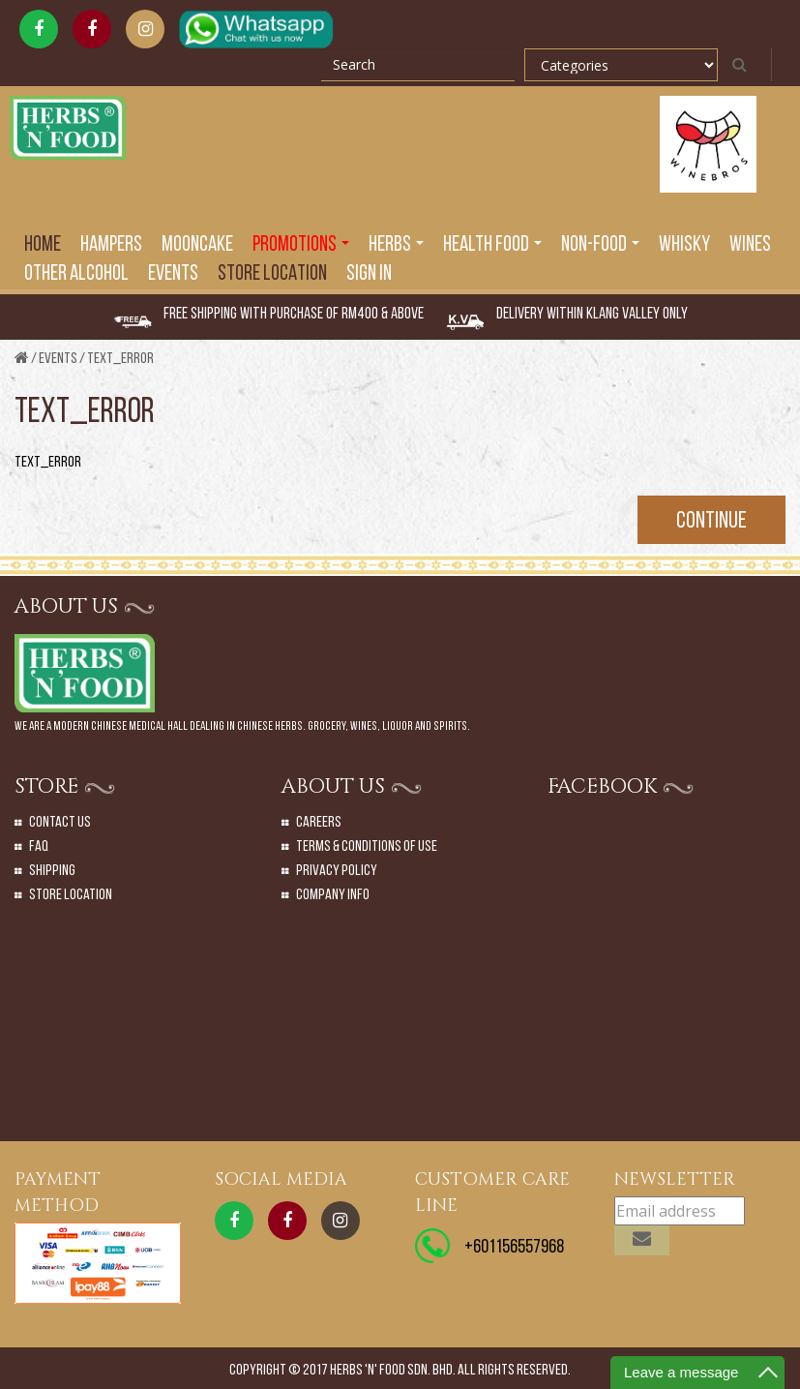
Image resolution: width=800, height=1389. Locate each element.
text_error (120, 359)
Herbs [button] (396, 245)
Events (58, 359)
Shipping (52, 871)
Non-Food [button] (600, 245)
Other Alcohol (76, 274)
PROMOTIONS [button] (300, 245)
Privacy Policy (336, 871)
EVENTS (173, 274)
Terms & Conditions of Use (366, 847)
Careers (318, 822)
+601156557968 (514, 1247)
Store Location (272, 274)
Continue (711, 521)
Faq (38, 847)
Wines (750, 245)
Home (42, 245)
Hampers (111, 245)
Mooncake (197, 245)
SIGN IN (369, 274)
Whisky (684, 245)
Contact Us (60, 822)
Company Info (333, 895)
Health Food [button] (492, 245)
